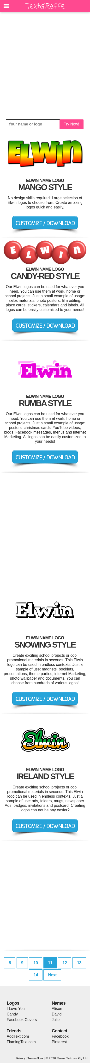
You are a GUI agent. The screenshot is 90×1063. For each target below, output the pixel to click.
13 (79, 962)
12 (64, 962)
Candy (12, 1014)
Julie (56, 1020)
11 (50, 962)
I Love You (16, 1009)
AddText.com (18, 1036)
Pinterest (59, 1042)
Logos (13, 1003)
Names (59, 1003)
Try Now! (71, 124)
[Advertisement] (45, 66)
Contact (59, 1030)
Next (52, 975)
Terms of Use (35, 1058)
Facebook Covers (22, 1020)
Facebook (60, 1036)
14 (36, 975)
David (57, 1014)
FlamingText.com (21, 1042)
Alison (57, 1009)
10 (35, 962)
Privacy (20, 1058)
